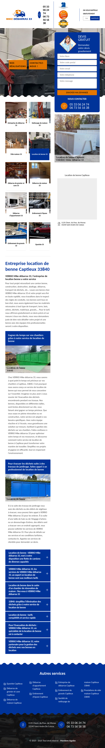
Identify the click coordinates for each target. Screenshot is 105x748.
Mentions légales (68, 740)
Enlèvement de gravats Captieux (65, 692)
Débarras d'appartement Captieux (39, 685)
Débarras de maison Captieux (14, 701)
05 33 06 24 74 (46, 10)
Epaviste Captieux (14, 683)
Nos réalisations (18, 65)
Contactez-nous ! (37, 65)
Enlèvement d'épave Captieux (40, 695)
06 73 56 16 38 (46, 20)
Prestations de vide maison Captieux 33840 (92, 693)
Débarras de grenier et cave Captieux (13, 691)
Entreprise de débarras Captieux (66, 684)
